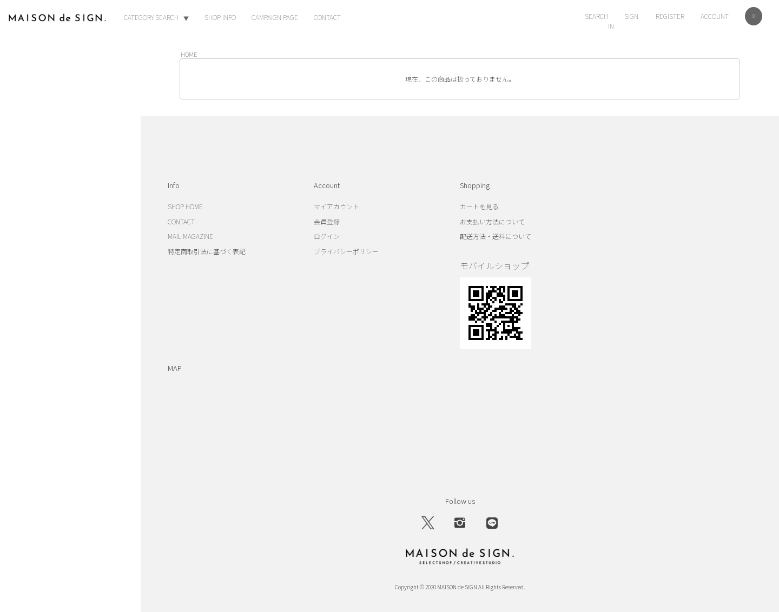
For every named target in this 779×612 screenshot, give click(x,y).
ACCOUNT (715, 16)
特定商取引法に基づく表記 (207, 251)
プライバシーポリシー (346, 251)
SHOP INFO (220, 17)
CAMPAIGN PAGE (275, 17)
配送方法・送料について (495, 236)
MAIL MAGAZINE (190, 236)
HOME (189, 54)
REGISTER (670, 16)
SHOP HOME (185, 206)
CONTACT (327, 17)
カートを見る (479, 206)
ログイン (327, 236)
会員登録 (327, 221)
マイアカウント (336, 206)
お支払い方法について (492, 221)
